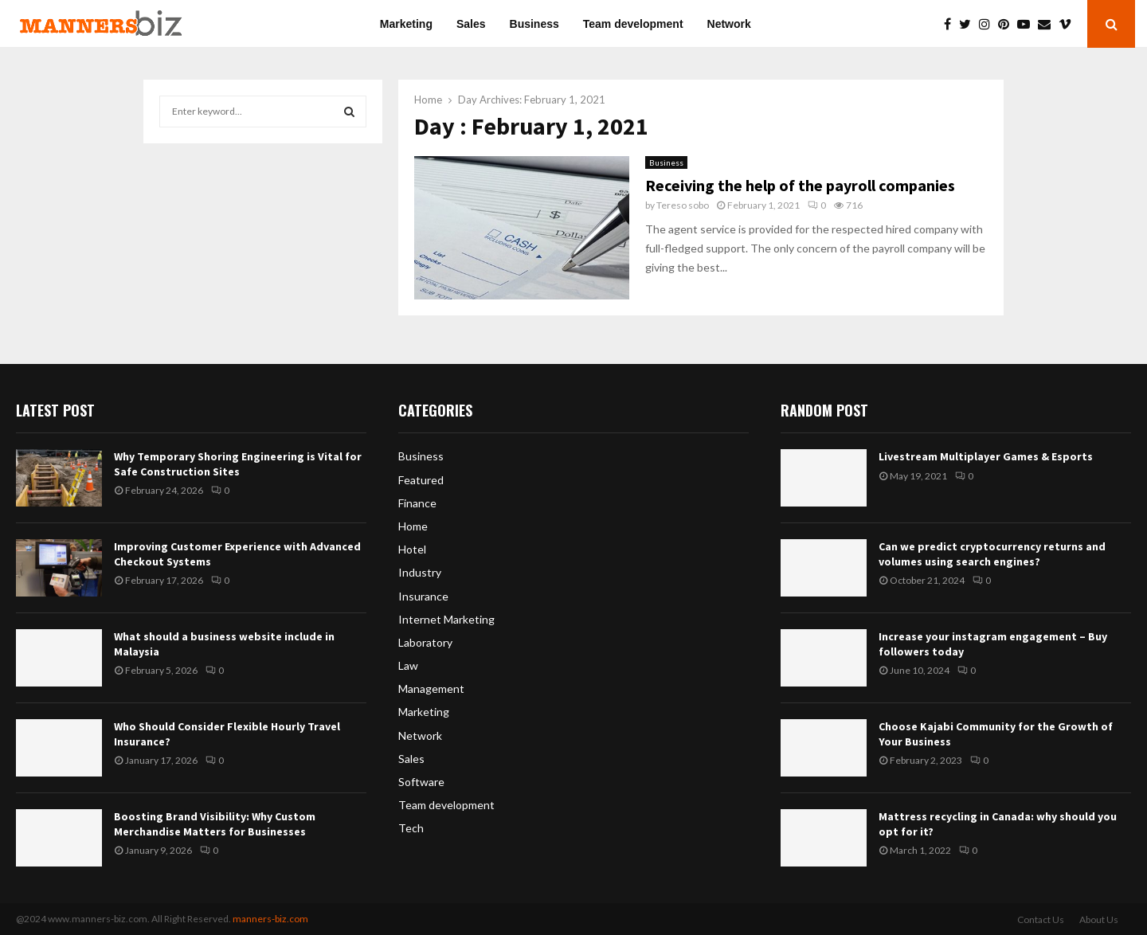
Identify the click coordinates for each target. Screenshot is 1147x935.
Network (729, 24)
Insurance (423, 596)
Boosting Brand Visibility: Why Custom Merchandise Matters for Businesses (214, 823)
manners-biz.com (270, 919)
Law (408, 665)
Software (421, 781)
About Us (1098, 919)
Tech (411, 828)
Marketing (406, 24)
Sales (471, 24)
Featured (421, 480)
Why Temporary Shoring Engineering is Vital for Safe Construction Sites (238, 463)
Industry (419, 572)
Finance (417, 503)
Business (534, 24)
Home (413, 526)
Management (431, 688)
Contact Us (1040, 919)
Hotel (412, 549)
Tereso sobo (682, 205)
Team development (633, 24)
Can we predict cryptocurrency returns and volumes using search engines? (992, 553)
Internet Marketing (446, 619)
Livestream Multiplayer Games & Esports (986, 456)
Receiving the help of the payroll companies (800, 185)
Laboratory (425, 642)
